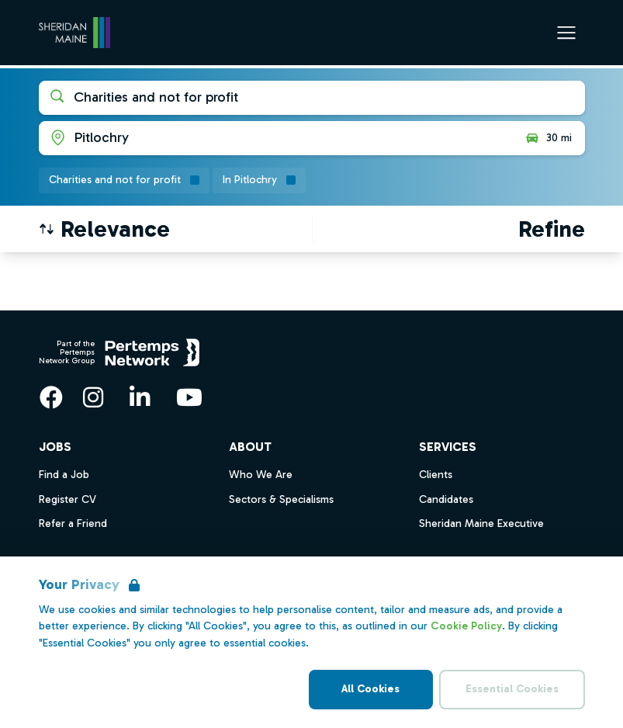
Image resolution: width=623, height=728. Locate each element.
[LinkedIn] (140, 397)
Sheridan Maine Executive (481, 523)
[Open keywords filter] (312, 97)
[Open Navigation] (566, 32)
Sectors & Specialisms (281, 499)
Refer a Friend (73, 523)
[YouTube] (189, 397)
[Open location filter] (276, 138)
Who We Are (260, 474)
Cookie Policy (466, 626)
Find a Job (64, 474)
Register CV (67, 499)
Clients (435, 474)
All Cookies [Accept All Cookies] (370, 688)
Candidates (446, 499)
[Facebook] (51, 397)
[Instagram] (93, 397)
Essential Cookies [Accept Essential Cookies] (512, 688)
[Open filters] (551, 229)
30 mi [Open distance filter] (548, 138)
